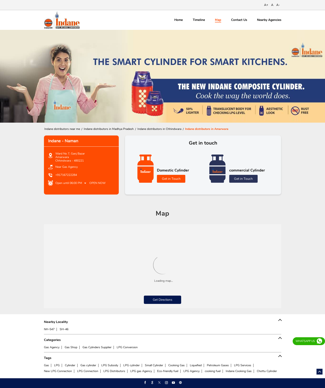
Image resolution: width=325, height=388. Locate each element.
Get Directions (162, 300)
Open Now (97, 183)
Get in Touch (171, 178)
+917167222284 (66, 175)
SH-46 (64, 329)
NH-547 (49, 329)
